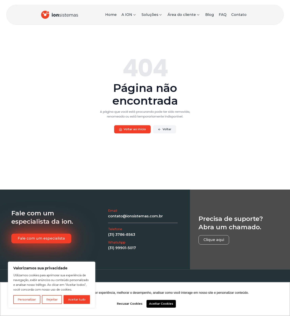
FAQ (222, 15)
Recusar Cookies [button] (129, 303)
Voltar (164, 129)
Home (111, 15)
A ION (128, 15)
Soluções (152, 15)
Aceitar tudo (77, 299)
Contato (239, 15)
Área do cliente (183, 15)
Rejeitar (52, 299)
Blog (209, 15)
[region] (51, 285)
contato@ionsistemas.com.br (135, 216)
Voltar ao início (132, 129)
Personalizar (27, 299)
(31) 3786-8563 (121, 234)
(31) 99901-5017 (122, 248)
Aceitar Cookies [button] (161, 303)
